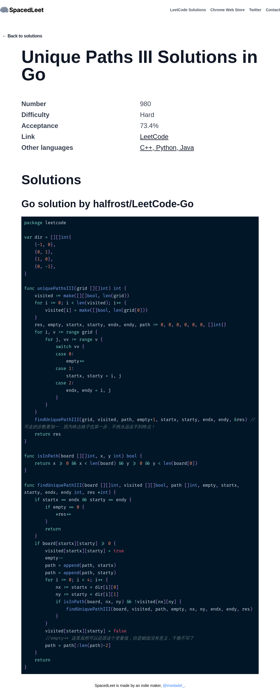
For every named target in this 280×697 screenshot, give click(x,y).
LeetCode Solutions (188, 10)
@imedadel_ (173, 685)
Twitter (255, 10)
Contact (273, 10)
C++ (146, 147)
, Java (185, 147)
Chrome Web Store (227, 10)
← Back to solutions (22, 36)
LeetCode (154, 136)
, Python (164, 147)
